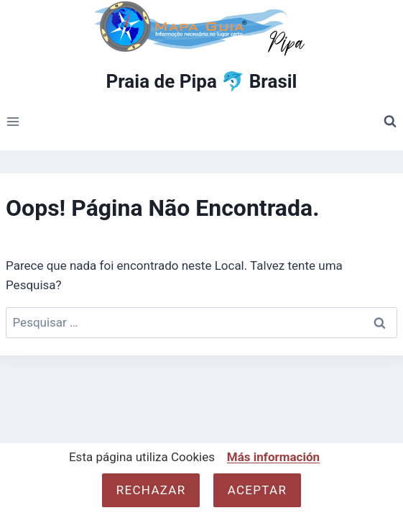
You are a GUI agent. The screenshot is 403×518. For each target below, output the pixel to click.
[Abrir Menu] (13, 122)
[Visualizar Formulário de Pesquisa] (390, 122)
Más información (273, 457)
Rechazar (151, 490)
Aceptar (257, 490)
